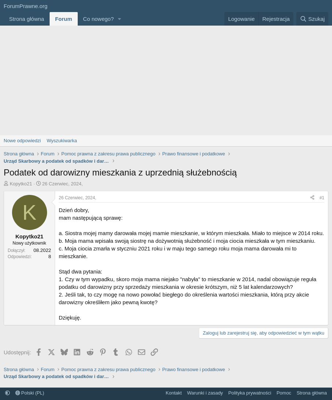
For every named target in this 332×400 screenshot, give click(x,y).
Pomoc (284, 393)
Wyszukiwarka (62, 140)
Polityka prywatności (249, 393)
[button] (120, 19)
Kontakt (174, 393)
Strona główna (26, 19)
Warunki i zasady (205, 393)
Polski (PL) (29, 393)
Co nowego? (98, 19)
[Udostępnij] (312, 198)
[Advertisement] (166, 80)
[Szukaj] (312, 19)
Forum (63, 19)
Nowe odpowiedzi (22, 140)
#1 (322, 197)
